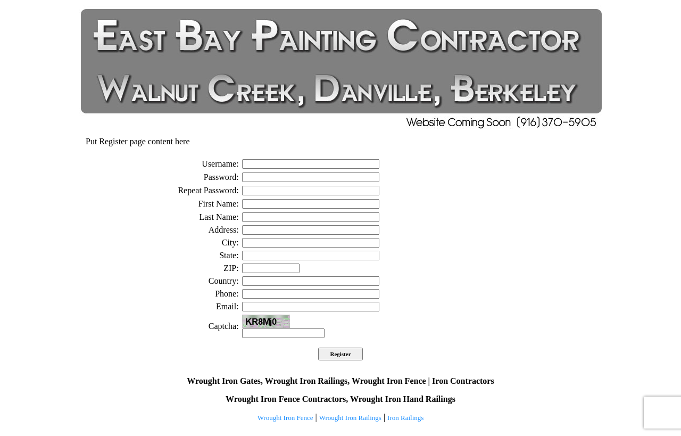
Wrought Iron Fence (285, 418)
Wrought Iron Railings (350, 418)
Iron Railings (405, 418)
